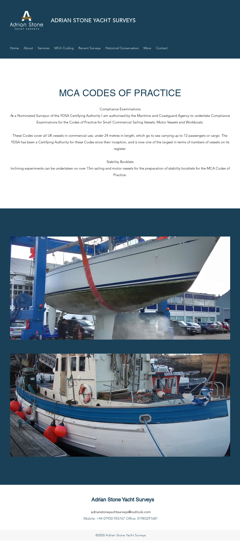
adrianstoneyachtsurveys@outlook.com (121, 512)
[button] (147, 48)
